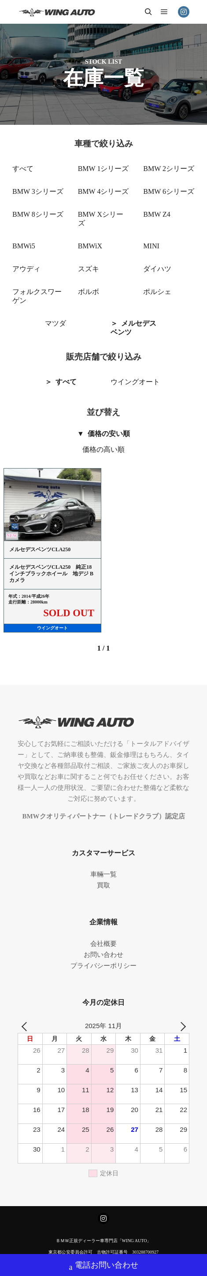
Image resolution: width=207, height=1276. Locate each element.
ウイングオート (135, 381)
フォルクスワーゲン (37, 296)
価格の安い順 (109, 433)
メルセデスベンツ (133, 328)
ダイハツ (157, 269)
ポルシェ (157, 291)
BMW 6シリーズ (168, 191)
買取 (103, 885)
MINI (151, 246)
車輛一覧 (103, 874)
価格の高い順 (103, 449)
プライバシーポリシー (103, 965)
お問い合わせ (103, 954)
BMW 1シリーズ (103, 168)
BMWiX (90, 246)
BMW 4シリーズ (103, 191)
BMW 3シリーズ (37, 191)
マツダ (55, 323)
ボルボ (88, 291)
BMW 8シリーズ (37, 214)
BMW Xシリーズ (100, 219)
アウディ (26, 269)
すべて (22, 168)
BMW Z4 (156, 214)
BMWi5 (23, 246)
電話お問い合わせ (103, 1266)
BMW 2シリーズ (168, 168)
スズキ (88, 269)
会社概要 (103, 943)
